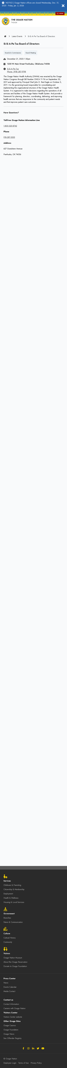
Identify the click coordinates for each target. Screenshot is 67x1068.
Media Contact (9, 991)
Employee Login (10, 1063)
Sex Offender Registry (12, 1038)
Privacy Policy (36, 1063)
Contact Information (11, 1004)
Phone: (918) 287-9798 (16, 71)
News (6, 982)
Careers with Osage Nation (14, 1008)
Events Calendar (10, 987)
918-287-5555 (9, 137)
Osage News (9, 1034)
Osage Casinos (10, 1025)
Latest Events (17, 36)
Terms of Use (23, 1063)
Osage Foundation (11, 1029)
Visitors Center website (13, 1017)
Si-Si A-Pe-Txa (13, 68)
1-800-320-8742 (10, 126)
